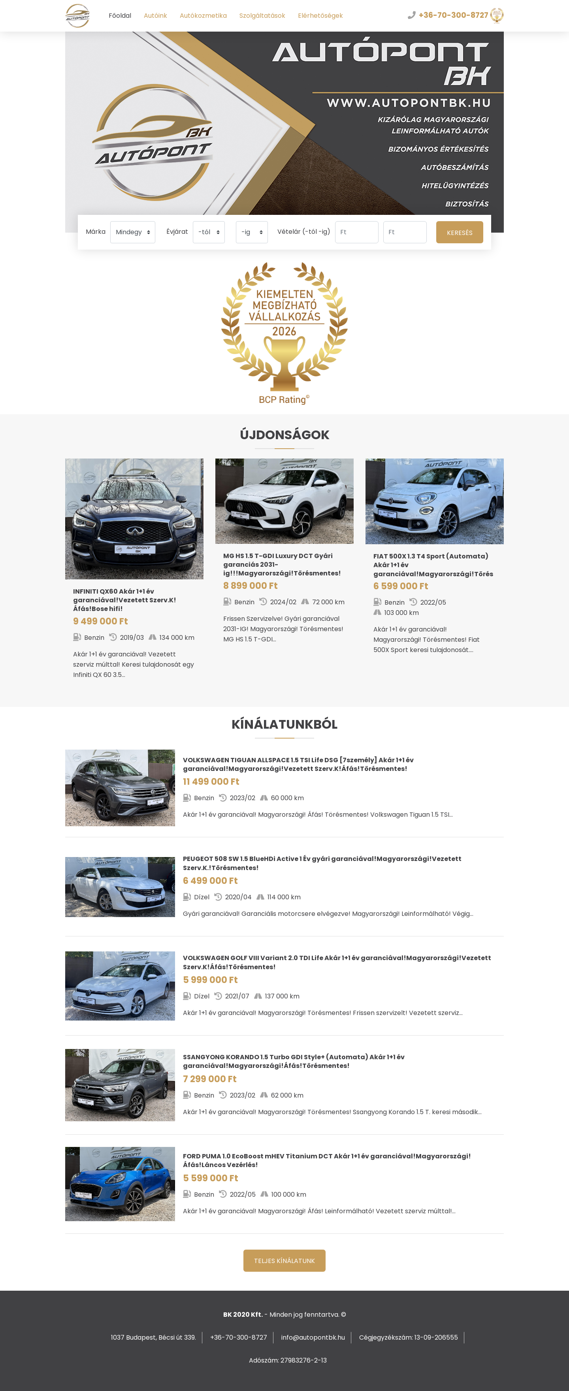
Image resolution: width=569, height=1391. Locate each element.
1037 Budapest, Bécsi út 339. (153, 1337)
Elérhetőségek (320, 15)
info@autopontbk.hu (313, 1337)
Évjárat (177, 231)
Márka (96, 231)
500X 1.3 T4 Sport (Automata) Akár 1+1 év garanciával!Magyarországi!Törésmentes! (435, 566)
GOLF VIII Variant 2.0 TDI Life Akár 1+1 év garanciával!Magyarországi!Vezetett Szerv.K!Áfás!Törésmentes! (284, 986)
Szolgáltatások (262, 15)
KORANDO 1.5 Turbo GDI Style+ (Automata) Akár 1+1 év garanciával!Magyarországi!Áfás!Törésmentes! (284, 1085)
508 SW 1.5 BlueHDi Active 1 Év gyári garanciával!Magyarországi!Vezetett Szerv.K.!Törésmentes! (284, 887)
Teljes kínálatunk (284, 1260)
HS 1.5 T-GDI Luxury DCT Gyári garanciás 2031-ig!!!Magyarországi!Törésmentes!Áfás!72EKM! (284, 560)
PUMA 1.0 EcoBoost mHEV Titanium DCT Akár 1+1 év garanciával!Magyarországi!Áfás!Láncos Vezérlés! (284, 1184)
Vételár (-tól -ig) (303, 231)
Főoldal (120, 15)
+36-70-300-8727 (453, 15)
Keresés (460, 232)
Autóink (155, 15)
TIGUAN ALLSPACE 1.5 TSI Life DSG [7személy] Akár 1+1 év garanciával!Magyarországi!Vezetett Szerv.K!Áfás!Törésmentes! (284, 788)
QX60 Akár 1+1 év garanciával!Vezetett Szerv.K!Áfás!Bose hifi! (134, 578)
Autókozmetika (203, 15)
